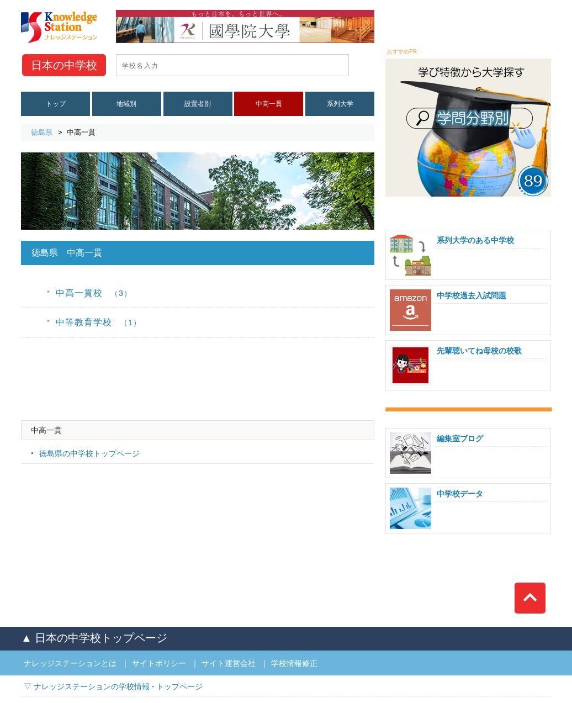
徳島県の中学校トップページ (89, 453)
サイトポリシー (159, 663)
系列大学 (340, 104)
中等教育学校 (98, 322)
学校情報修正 (294, 663)
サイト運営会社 (229, 663)
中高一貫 (269, 104)
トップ (56, 104)
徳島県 (41, 132)
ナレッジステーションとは (70, 663)
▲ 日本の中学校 (94, 638)
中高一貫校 (94, 293)
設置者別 (197, 104)
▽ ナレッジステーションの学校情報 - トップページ (113, 686)
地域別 (126, 104)
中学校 (64, 65)
